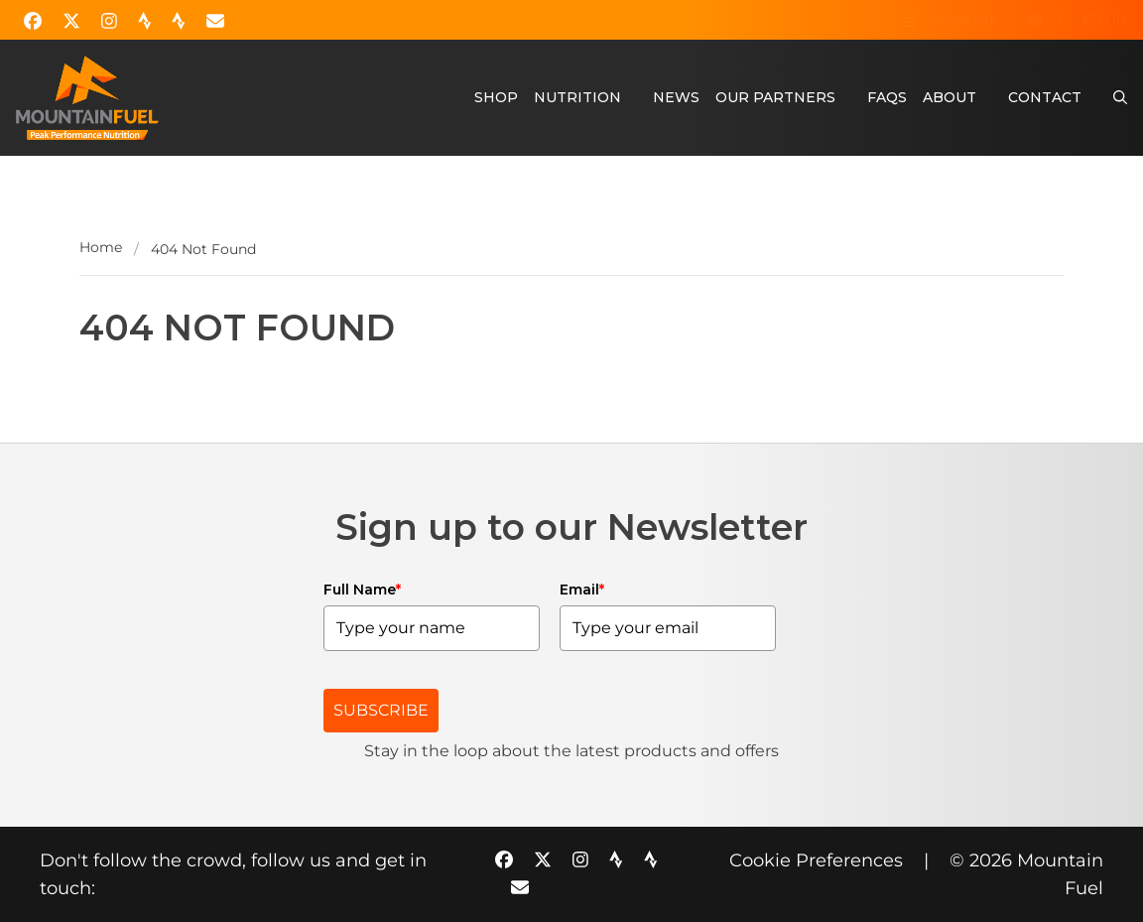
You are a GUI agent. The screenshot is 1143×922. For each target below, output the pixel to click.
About (949, 97)
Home (100, 247)
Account (948, 19)
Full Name (362, 589)
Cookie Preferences (816, 860)
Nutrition (577, 97)
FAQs (887, 97)
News (676, 97)
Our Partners (775, 97)
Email (582, 589)
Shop (496, 97)
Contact (1044, 97)
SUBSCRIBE (381, 710)
